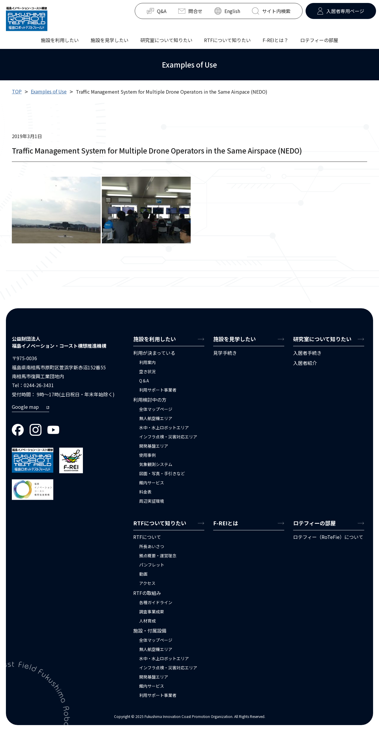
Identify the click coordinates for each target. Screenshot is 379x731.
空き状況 (147, 371)
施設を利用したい (60, 38)
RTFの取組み (147, 592)
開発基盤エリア (153, 446)
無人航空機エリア (155, 418)
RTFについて (147, 536)
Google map (25, 406)
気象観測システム (155, 464)
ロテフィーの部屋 (319, 38)
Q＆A (144, 381)
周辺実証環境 (151, 501)
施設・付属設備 (149, 630)
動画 (143, 574)
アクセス (147, 583)
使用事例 (147, 455)
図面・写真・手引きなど (162, 473)
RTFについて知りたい (227, 38)
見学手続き (225, 352)
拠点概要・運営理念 (157, 555)
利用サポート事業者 (157, 390)
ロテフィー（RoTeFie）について (328, 536)
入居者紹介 (305, 362)
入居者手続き (307, 352)
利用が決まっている (154, 352)
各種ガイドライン (155, 602)
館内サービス (151, 483)
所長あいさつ (151, 546)
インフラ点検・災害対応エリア (168, 437)
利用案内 (147, 362)
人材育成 (147, 621)
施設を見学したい (110, 38)
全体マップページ (155, 409)
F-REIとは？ (275, 39)
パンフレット (151, 565)
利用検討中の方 (149, 399)
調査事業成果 (151, 612)
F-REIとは (225, 523)
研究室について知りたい (166, 38)
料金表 (145, 492)
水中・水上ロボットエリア (164, 427)
